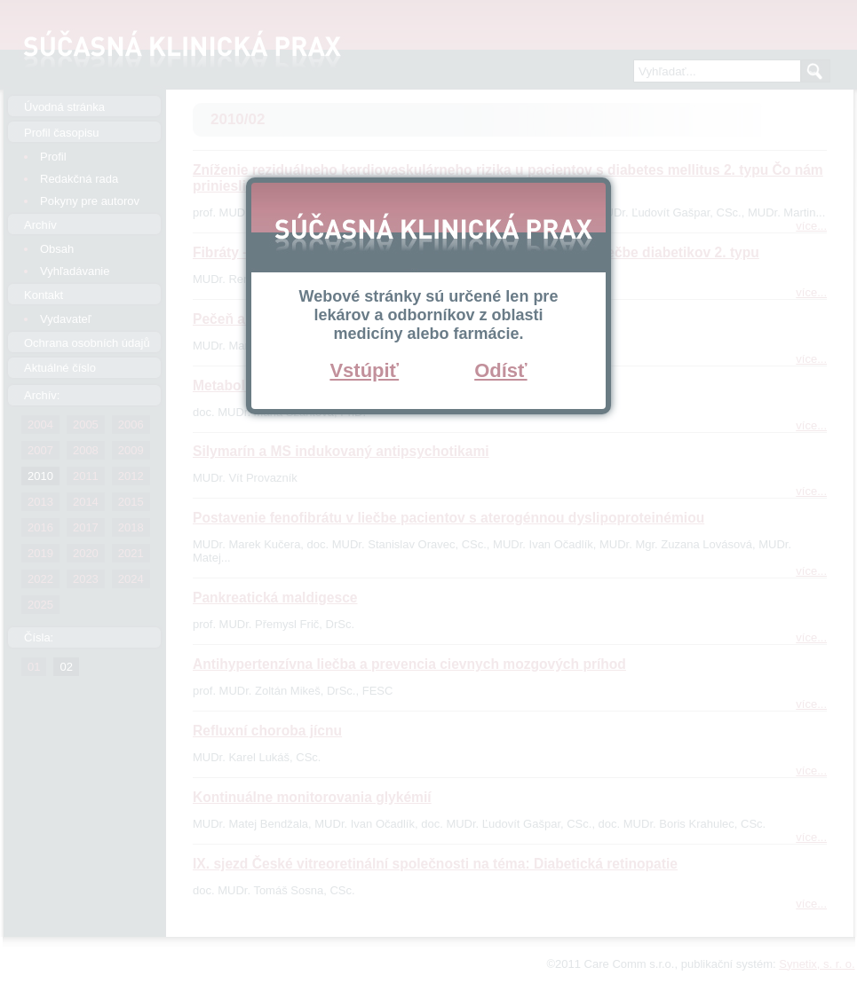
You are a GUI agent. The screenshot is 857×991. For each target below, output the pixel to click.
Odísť (500, 370)
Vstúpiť (364, 370)
